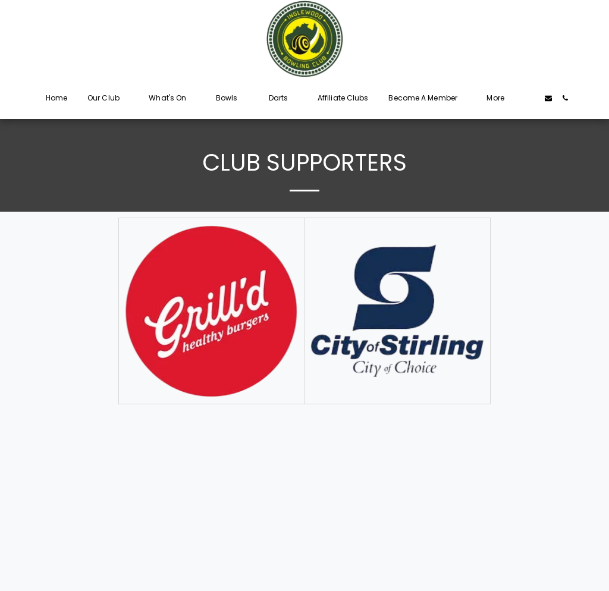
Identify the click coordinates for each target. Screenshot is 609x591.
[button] (108, 98)
